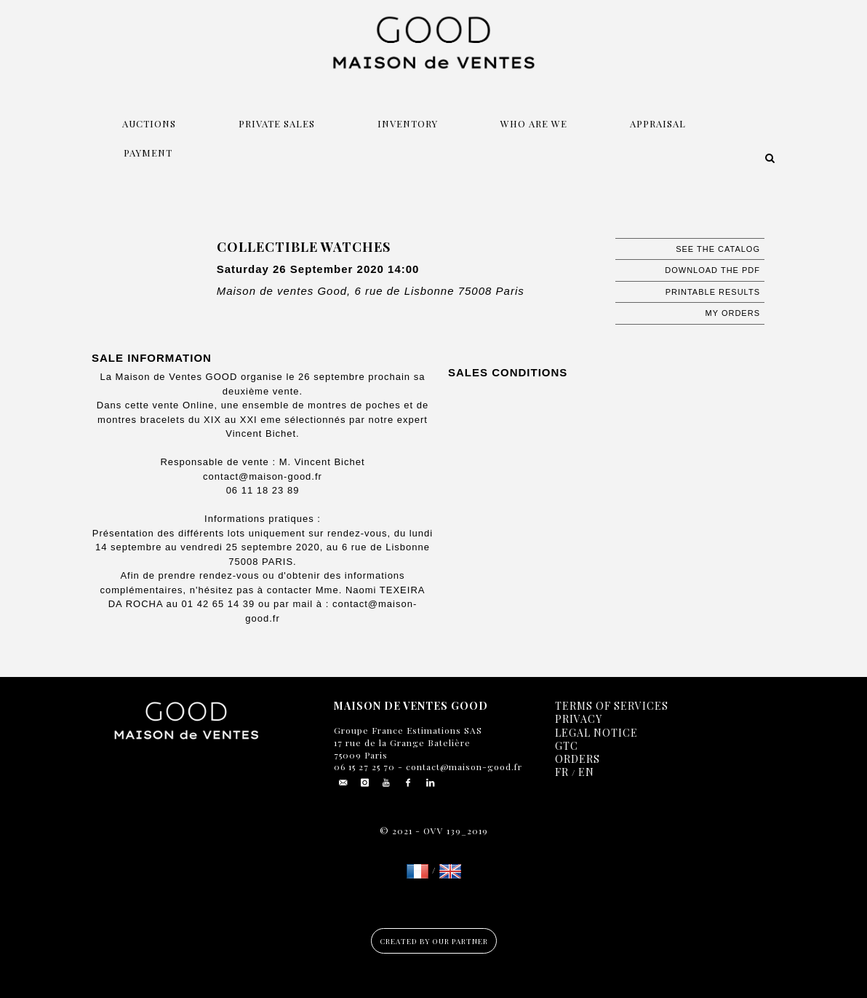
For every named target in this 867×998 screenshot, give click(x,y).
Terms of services (611, 706)
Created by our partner (434, 941)
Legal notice (596, 733)
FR (562, 772)
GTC (566, 746)
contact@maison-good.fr (462, 766)
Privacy (578, 719)
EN (586, 772)
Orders (577, 759)
